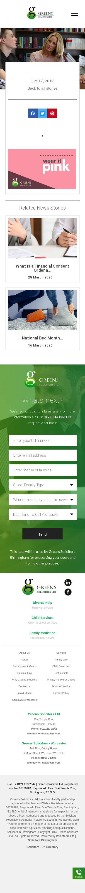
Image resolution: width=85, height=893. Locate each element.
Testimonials (61, 673)
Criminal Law (24, 673)
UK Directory (50, 847)
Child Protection (61, 666)
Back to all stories (42, 88)
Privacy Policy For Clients (61, 679)
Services (61, 652)
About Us (24, 652)
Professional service (42, 638)
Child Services (42, 618)
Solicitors (33, 847)
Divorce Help (42, 603)
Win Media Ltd (65, 836)
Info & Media (24, 693)
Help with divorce (42, 607)
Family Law (61, 659)
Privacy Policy (61, 693)
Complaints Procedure (24, 699)
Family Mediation (43, 633)
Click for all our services (42, 622)
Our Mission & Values (24, 666)
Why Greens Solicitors (24, 679)
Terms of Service (61, 686)
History (24, 659)
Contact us (25, 686)
